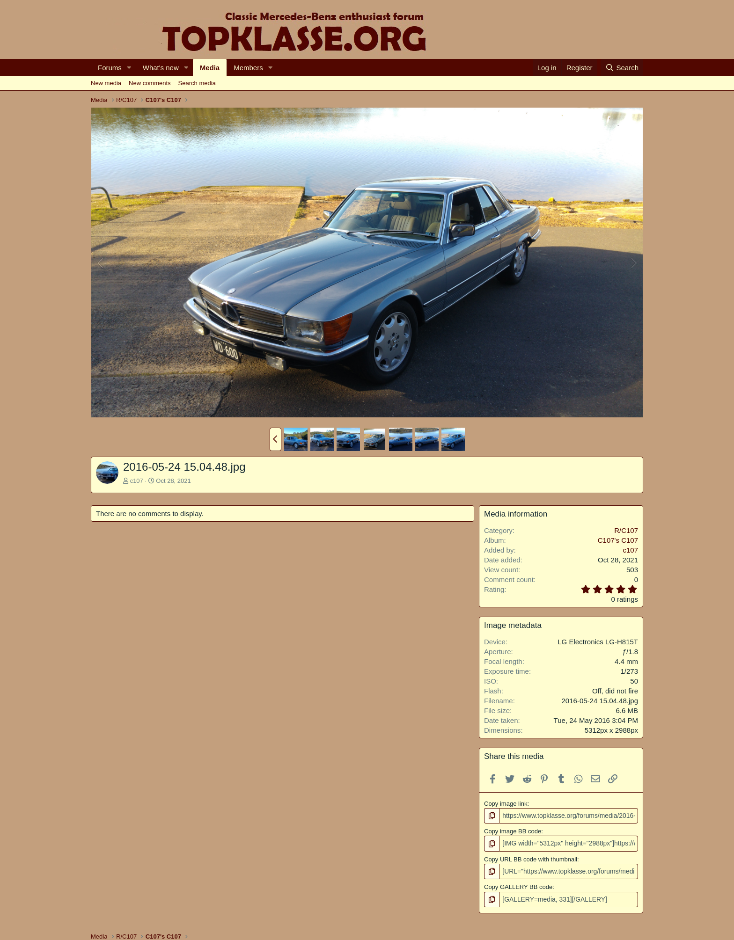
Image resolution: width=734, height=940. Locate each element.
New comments (150, 83)
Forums (110, 68)
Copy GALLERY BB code (518, 885)
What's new (161, 68)
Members (248, 68)
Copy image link (506, 803)
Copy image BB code (512, 830)
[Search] (622, 67)
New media (106, 83)
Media (210, 68)
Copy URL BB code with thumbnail (530, 857)
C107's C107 (618, 540)
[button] (129, 67)
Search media (197, 83)
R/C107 (626, 530)
